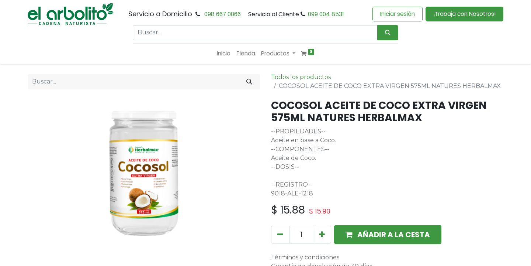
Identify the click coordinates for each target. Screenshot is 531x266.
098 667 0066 (222, 14)
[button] (387, 234)
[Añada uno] (322, 234)
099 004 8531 (326, 14)
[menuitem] (223, 54)
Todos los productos (301, 77)
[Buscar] (249, 81)
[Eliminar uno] (280, 234)
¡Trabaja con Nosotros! (464, 14)
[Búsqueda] (387, 32)
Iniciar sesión (397, 14)
